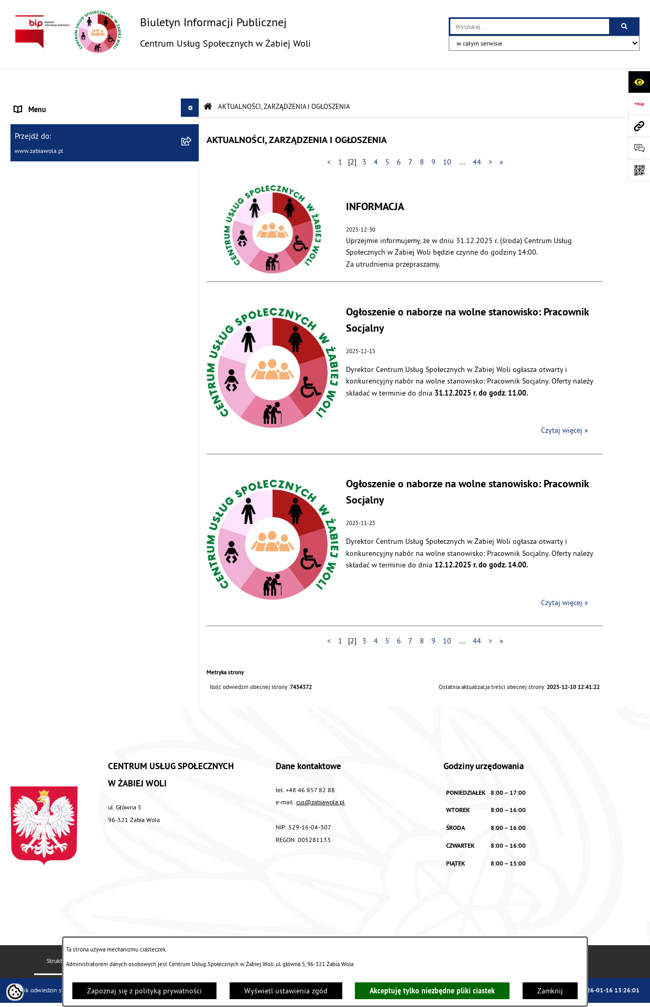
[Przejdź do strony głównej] (160, 31)
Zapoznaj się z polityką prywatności (144, 990)
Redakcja (140, 934)
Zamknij (550, 990)
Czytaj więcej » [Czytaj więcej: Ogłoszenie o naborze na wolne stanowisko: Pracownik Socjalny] (564, 403)
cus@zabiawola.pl (320, 775)
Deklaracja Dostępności (385, 934)
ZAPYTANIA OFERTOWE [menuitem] (51, 149)
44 (477, 135)
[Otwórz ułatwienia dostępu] (639, 82)
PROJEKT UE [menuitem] (33, 317)
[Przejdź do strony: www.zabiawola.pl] (639, 126)
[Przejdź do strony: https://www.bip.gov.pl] (639, 104)
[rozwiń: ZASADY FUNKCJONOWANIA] (192, 169)
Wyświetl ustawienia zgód (286, 990)
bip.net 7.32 (593, 991)
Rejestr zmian (304, 934)
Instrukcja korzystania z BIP (219, 934)
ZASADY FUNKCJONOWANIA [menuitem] (57, 171)
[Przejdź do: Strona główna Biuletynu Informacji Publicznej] (207, 79)
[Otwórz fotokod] (639, 170)
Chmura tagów (466, 934)
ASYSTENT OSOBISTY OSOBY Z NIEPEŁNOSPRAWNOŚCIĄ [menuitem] (63, 288)
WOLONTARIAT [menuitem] (37, 215)
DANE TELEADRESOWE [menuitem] (50, 127)
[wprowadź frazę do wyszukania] (530, 26)
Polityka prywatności (544, 934)
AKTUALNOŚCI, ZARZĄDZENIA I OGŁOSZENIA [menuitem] (84, 105)
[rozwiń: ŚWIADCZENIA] (192, 191)
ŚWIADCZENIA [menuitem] (36, 193)
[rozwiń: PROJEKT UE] (192, 316)
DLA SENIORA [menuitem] (35, 237)
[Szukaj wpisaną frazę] (625, 26)
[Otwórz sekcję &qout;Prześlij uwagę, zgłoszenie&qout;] (639, 148)
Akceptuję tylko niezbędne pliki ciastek (432, 990)
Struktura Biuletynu (72, 934)
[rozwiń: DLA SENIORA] (192, 235)
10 (447, 135)
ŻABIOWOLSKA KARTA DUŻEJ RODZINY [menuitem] (75, 259)
